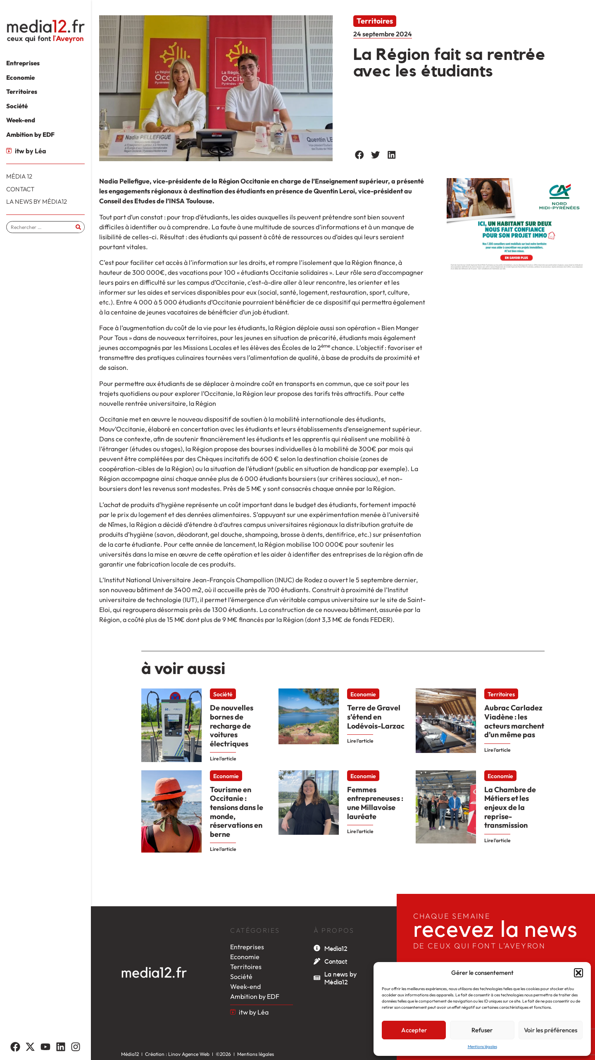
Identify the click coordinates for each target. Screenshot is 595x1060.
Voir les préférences (550, 1030)
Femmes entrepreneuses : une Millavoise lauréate (375, 803)
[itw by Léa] (9, 150)
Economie (363, 694)
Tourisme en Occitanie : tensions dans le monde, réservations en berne (236, 812)
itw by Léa (30, 151)
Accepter (414, 1030)
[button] (578, 973)
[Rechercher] (78, 227)
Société (223, 694)
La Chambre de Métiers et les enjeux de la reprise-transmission (510, 807)
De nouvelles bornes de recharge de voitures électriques (231, 725)
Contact (335, 961)
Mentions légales (482, 1046)
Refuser (482, 1030)
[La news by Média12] (317, 977)
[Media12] (317, 948)
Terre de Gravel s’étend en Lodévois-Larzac (376, 716)
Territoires (375, 21)
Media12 (335, 949)
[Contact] (317, 961)
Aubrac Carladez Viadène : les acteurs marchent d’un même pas (514, 721)
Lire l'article (223, 758)
